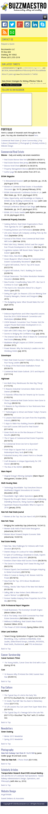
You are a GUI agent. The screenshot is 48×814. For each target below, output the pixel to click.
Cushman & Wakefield (27, 639)
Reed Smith (8, 644)
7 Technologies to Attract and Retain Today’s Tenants (25, 412)
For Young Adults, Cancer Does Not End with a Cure (25, 663)
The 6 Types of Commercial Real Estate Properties (24, 438)
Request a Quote (7, 44)
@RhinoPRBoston (23, 74)
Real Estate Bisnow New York (15, 160)
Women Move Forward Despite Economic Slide (22, 534)
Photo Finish (23, 760)
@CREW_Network (9, 74)
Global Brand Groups (19, 642)
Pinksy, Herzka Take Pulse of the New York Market (24, 587)
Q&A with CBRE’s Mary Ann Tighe (17, 331)
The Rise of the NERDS (13, 467)
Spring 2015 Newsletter (13, 739)
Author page (9, 172)
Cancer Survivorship (29, 141)
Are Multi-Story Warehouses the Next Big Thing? (23, 383)
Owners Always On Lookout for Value (18, 552)
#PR (33, 74)
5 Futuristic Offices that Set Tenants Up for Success (24, 395)
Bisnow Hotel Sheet (12, 166)
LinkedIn (31, 642)
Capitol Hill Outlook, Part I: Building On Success (23, 271)
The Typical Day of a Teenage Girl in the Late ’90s (23, 713)
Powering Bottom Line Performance (18, 230)
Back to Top (6, 649)
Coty (16, 639)
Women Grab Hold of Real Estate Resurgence (22, 529)
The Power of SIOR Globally (15, 627)
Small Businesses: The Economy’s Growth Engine (23, 610)
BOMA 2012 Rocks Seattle (14, 212)
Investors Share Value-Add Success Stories (21, 561)
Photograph (25, 143)
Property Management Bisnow (16, 169)
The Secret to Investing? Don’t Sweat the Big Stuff (24, 564)
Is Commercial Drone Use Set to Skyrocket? (21, 444)
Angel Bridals (6, 795)
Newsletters (13, 143)
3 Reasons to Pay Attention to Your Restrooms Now (24, 406)
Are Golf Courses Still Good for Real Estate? (21, 427)
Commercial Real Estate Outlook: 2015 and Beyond (24, 371)
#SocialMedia (40, 74)
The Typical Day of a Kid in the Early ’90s (20, 695)
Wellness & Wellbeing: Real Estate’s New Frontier (23, 621)
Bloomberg (8, 639)
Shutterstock (19, 644)
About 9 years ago (9, 78)
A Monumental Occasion (13, 181)
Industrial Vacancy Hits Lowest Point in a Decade (23, 455)
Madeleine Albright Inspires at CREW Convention (23, 343)
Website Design (7, 146)
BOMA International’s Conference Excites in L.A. (23, 192)
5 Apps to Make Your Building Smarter (19, 424)
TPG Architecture (35, 644)
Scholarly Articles (38, 143)
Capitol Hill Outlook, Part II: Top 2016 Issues (22, 265)
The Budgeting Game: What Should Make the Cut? (24, 302)
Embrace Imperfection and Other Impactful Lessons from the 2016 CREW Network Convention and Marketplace (24, 316)
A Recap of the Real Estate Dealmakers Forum (22, 366)
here (36, 135)
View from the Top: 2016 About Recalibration (22, 581)
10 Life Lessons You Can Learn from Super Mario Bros (25, 707)
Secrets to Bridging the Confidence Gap (19, 334)
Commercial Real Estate (10, 141)
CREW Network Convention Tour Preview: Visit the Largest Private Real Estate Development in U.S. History (24, 325)
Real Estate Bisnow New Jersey (16, 163)
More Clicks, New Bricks (13, 256)
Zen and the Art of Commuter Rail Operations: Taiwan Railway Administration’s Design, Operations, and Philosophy (22, 778)
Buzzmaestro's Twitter (29, 78)
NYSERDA (40, 642)
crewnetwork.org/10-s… (32, 72)
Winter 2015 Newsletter (13, 736)
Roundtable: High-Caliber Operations (18, 496)
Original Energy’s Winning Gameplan (18, 476)
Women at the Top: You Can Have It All (19, 517)
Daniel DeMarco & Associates (12, 798)
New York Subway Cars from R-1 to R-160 (17, 753)
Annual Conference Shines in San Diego (19, 207)
